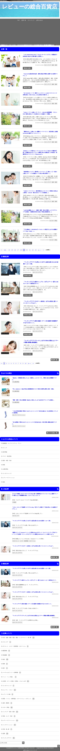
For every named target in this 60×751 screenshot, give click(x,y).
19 (24, 250)
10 (25, 363)
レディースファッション (19, 415)
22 (32, 250)
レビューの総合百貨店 (18, 748)
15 (12, 250)
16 (15, 250)
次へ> (39, 250)
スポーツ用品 (53, 220)
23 (35, 250)
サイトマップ (31, 20)
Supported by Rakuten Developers (45, 748)
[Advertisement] (30, 34)
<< (1, 250)
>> (43, 250)
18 (21, 250)
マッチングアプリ (37, 272)
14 (9, 250)
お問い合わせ (39, 20)
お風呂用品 (16, 381)
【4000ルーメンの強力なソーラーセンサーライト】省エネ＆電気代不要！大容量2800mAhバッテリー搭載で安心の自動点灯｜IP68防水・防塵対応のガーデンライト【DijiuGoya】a (40, 152)
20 (27, 250)
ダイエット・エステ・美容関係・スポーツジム (24, 541)
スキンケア (16, 515)
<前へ (5, 250)
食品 (14, 502)
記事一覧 (23, 20)
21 (29, 250)
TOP (18, 20)
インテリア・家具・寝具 (51, 65)
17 (18, 250)
